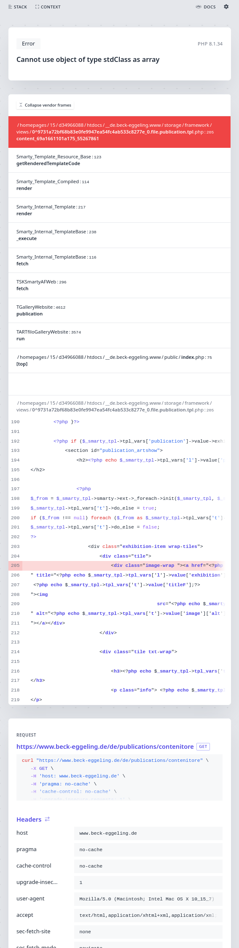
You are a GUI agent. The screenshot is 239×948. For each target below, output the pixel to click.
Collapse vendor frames (45, 105)
